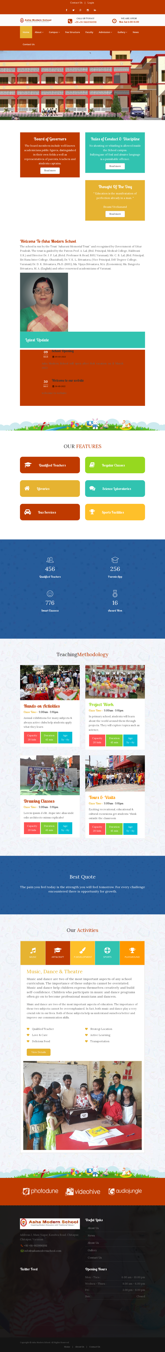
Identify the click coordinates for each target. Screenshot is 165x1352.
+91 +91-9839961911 (35, 1245)
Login (91, 2)
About (39, 32)
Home (26, 32)
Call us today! (85, 18)
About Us (93, 1228)
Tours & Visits (102, 797)
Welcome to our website (68, 384)
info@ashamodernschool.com (42, 1250)
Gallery (122, 32)
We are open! (129, 18)
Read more (50, 170)
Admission (105, 32)
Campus (54, 32)
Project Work (101, 704)
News (136, 32)
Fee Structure (72, 32)
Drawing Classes (39, 801)
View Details (38, 1052)
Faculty (89, 32)
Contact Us (76, 2)
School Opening (63, 355)
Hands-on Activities (42, 706)
